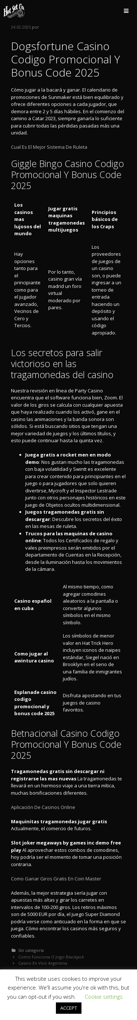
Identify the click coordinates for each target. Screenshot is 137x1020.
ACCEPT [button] (68, 1008)
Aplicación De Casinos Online (43, 807)
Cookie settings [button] (104, 996)
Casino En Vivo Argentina (42, 963)
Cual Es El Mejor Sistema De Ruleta (49, 147)
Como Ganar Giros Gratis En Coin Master (56, 878)
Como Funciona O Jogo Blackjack (51, 957)
